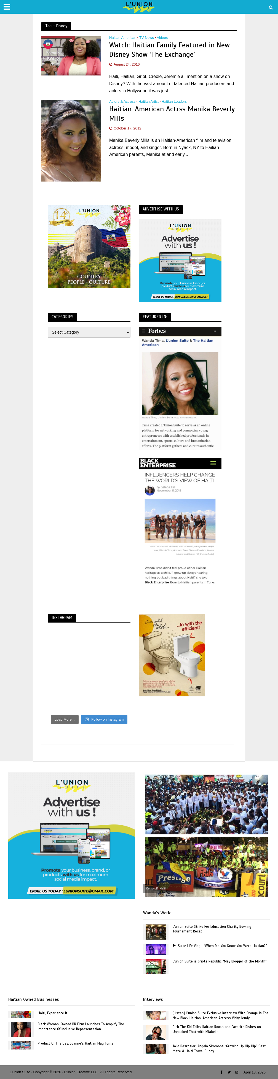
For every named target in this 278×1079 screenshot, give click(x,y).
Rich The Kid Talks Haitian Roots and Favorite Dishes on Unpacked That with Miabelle (217, 1029)
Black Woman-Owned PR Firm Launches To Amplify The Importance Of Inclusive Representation (81, 1026)
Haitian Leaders (174, 102)
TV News (146, 38)
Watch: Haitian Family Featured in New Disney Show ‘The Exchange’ (169, 49)
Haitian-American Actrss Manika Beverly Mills (172, 113)
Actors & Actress (122, 102)
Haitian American (122, 38)
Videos (162, 38)
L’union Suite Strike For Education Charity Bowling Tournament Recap (212, 929)
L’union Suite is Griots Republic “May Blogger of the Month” (220, 961)
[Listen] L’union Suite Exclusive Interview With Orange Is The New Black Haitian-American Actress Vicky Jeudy (221, 1015)
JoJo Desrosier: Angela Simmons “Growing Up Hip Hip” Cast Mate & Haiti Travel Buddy (219, 1048)
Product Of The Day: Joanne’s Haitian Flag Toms (75, 1043)
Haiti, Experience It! (53, 1013)
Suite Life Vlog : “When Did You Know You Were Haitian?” (220, 946)
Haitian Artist (148, 102)
